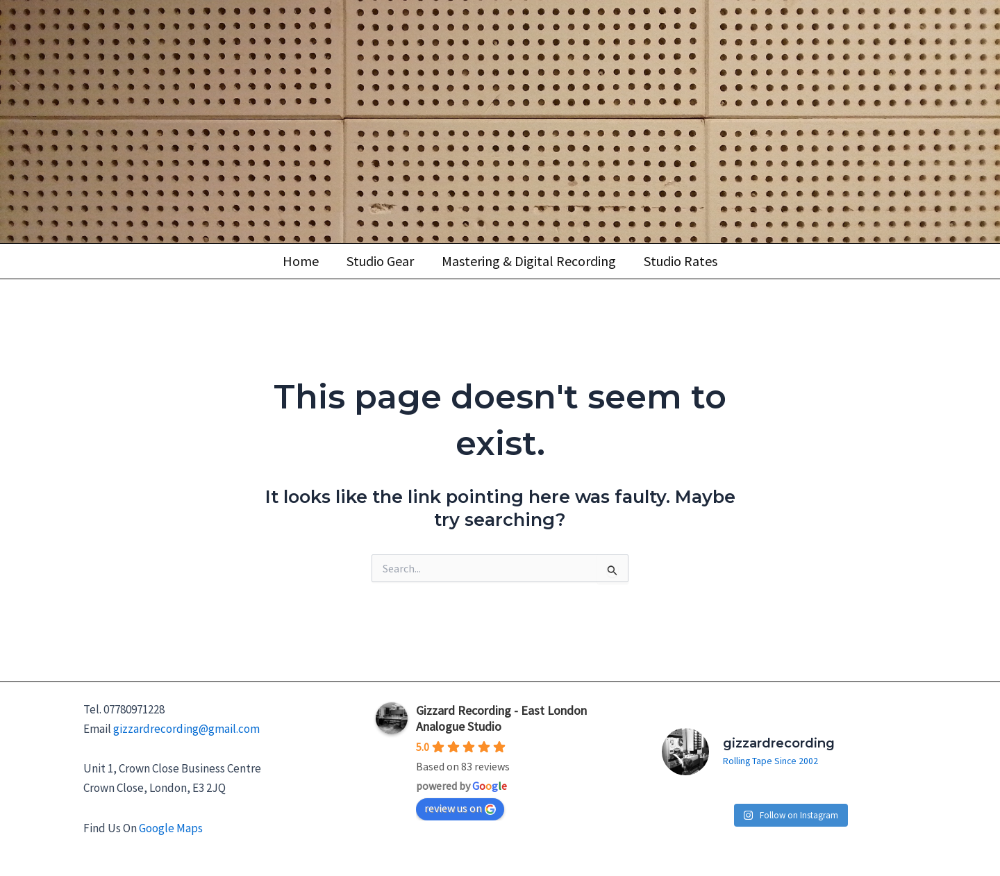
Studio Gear (380, 261)
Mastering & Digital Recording (529, 261)
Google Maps (171, 824)
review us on (460, 803)
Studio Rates (680, 261)
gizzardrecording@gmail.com (186, 724)
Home (301, 261)
